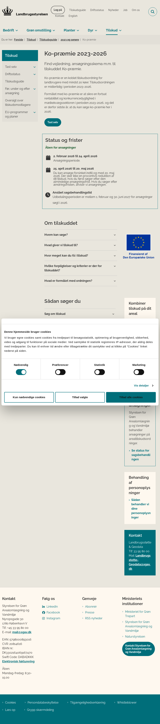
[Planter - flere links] (77, 28)
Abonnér (91, 606)
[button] (34, 67)
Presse (89, 612)
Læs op (10, 710)
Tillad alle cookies (131, 397)
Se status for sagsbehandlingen (141, 455)
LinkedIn (52, 606)
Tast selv (52, 122)
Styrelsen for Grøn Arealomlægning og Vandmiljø (138, 626)
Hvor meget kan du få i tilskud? (66, 255)
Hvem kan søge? (56, 234)
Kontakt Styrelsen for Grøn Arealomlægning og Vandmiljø (138, 648)
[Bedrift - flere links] (16, 28)
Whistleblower (127, 702)
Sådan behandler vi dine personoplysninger (141, 508)
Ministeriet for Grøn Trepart (138, 614)
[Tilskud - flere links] (119, 28)
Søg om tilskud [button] (54, 314)
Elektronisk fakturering (18, 661)
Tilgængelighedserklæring (87, 702)
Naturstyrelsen (135, 636)
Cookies (10, 702)
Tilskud (112, 30)
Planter (69, 30)
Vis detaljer (141, 385)
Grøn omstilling (39, 30)
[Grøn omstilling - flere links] (53, 28)
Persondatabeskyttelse (43, 702)
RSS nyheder (93, 618)
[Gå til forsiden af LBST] (24, 11)
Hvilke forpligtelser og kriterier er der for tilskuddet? (73, 268)
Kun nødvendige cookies (29, 397)
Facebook (53, 612)
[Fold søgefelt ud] (152, 11)
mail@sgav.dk (21, 632)
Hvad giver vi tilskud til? (61, 245)
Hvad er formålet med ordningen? (68, 281)
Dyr (90, 30)
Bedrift (8, 30)
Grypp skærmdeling (40, 710)
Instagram (53, 618)
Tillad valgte (80, 397)
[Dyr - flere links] (95, 28)
